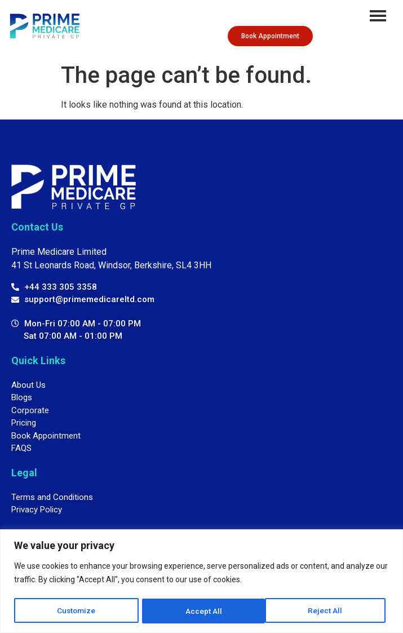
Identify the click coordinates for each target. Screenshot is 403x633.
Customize (76, 611)
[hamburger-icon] (378, 16)
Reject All (203, 611)
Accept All (328, 611)
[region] (201, 581)
